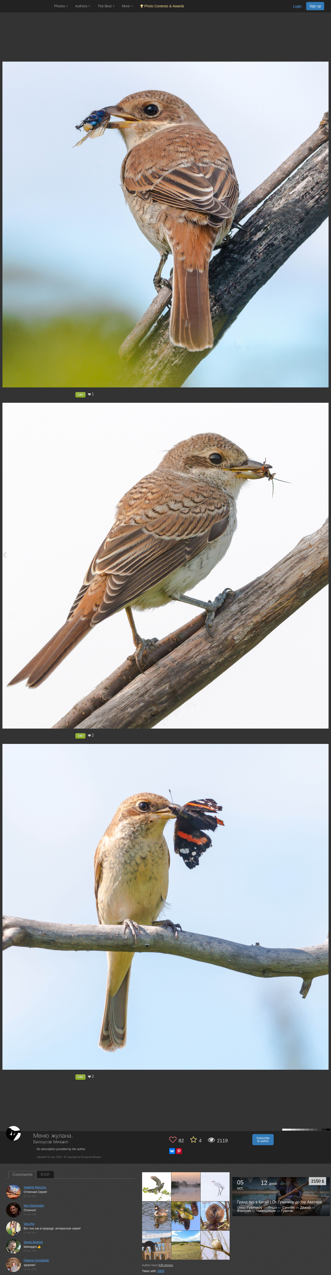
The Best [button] (106, 6)
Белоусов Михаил (50, 1142)
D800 (161, 1271)
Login (297, 6)
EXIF (45, 1174)
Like (80, 394)
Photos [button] (61, 6)
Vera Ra (29, 1224)
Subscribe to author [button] (262, 1139)
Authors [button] (82, 6)
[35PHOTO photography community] (26, 6)
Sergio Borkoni (33, 1242)
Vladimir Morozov (35, 1187)
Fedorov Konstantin (36, 1260)
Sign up (315, 6)
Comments (22, 1174)
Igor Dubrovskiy (34, 1205)
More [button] (127, 6)
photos (166, 1265)
